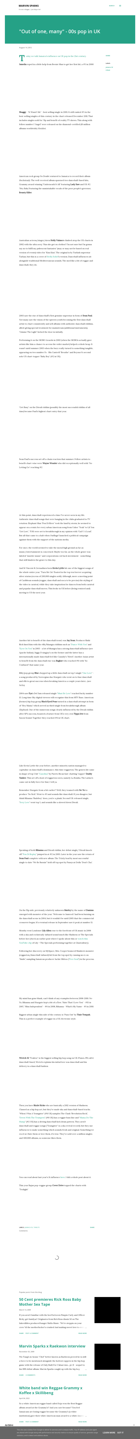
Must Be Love (64, 693)
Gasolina (43, 774)
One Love (87, 673)
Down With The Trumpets (32, 1117)
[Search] (111, 5)
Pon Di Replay (29, 854)
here (62, 1177)
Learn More (109, 1432)
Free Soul (73, 959)
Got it (120, 1432)
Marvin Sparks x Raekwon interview (52, 1346)
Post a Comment (32, 1333)
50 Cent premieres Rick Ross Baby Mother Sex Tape (50, 1302)
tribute (108, 70)
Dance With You (79, 644)
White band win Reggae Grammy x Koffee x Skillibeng (50, 1390)
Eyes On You (26, 648)
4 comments (30, 1375)
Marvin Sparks (29, 5)
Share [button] (108, 56)
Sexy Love (24, 802)
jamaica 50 (109, 67)
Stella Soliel (52, 256)
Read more (83, 1333)
